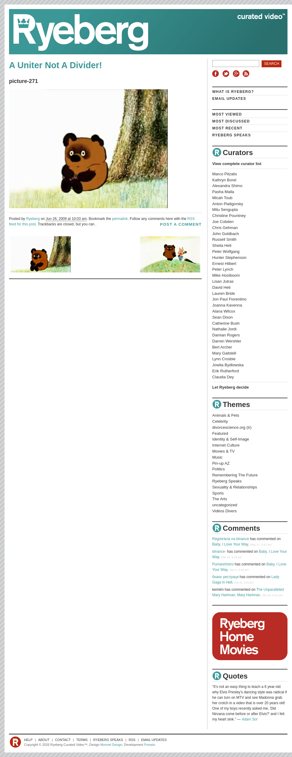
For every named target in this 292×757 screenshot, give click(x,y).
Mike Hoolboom (226, 275)
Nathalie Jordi (224, 329)
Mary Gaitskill (224, 353)
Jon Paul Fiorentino (229, 299)
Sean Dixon (222, 317)
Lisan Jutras (223, 281)
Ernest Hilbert (224, 263)
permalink (120, 219)
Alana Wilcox (223, 311)
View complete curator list (236, 163)
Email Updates (229, 99)
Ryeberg (33, 219)
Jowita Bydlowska (228, 365)
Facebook (216, 73)
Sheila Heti (221, 245)
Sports (218, 493)
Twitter (226, 73)
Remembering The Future (235, 475)
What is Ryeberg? (233, 92)
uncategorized (224, 505)
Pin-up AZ (221, 463)
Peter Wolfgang (226, 251)
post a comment (181, 224)
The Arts (219, 499)
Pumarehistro (223, 564)
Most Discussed (231, 121)
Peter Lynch (222, 269)
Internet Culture (226, 445)
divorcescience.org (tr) (231, 427)
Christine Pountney (229, 215)
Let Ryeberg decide (230, 387)
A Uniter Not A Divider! (55, 65)
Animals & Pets (225, 415)
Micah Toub (222, 198)
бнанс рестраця (225, 577)
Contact (62, 740)
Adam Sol (249, 719)
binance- (219, 551)
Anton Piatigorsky (227, 204)
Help (28, 740)
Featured (220, 433)
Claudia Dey (223, 377)
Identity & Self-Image (230, 439)
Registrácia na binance (230, 539)
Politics (218, 469)
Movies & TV (223, 451)
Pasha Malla (223, 191)
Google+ (236, 73)
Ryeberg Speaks (231, 135)
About (43, 740)
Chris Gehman (225, 227)
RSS (246, 73)
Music (217, 457)
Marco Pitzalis (224, 174)
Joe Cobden (223, 221)
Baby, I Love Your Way (230, 544)
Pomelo (149, 744)
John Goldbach (225, 233)
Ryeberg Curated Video (142, 31)
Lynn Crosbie (223, 359)
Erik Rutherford (225, 371)
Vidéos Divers (224, 511)
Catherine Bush (226, 323)
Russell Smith (224, 239)
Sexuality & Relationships (234, 487)
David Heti (221, 287)
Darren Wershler (226, 341)
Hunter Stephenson (229, 257)
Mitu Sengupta (225, 209)
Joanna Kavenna (227, 305)
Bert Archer (222, 347)
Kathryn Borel (224, 180)
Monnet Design (111, 744)
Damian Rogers (226, 335)
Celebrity (220, 421)
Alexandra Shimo (227, 185)
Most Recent (227, 128)
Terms (82, 740)
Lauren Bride (223, 293)
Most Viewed (227, 114)
